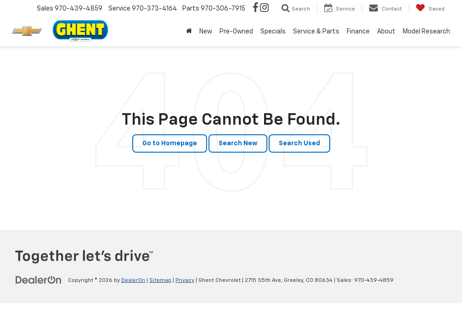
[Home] (189, 31)
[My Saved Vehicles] (430, 8)
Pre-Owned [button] (236, 31)
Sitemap (160, 280)
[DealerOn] (38, 280)
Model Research (426, 31)
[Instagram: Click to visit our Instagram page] (264, 9)
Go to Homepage (169, 143)
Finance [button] (358, 31)
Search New (238, 143)
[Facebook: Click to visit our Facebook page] (256, 9)
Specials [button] (273, 31)
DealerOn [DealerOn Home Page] (133, 280)
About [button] (386, 31)
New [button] (205, 31)
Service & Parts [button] (316, 31)
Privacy (184, 280)
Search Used (299, 143)
